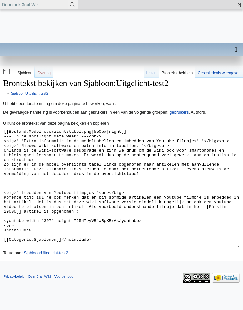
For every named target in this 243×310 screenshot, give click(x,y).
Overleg (44, 73)
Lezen (151, 73)
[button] (6, 72)
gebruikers (179, 112)
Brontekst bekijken (177, 73)
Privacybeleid (13, 300)
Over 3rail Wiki (39, 300)
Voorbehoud (63, 300)
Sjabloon (25, 73)
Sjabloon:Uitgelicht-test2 (29, 93)
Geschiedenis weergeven (219, 73)
